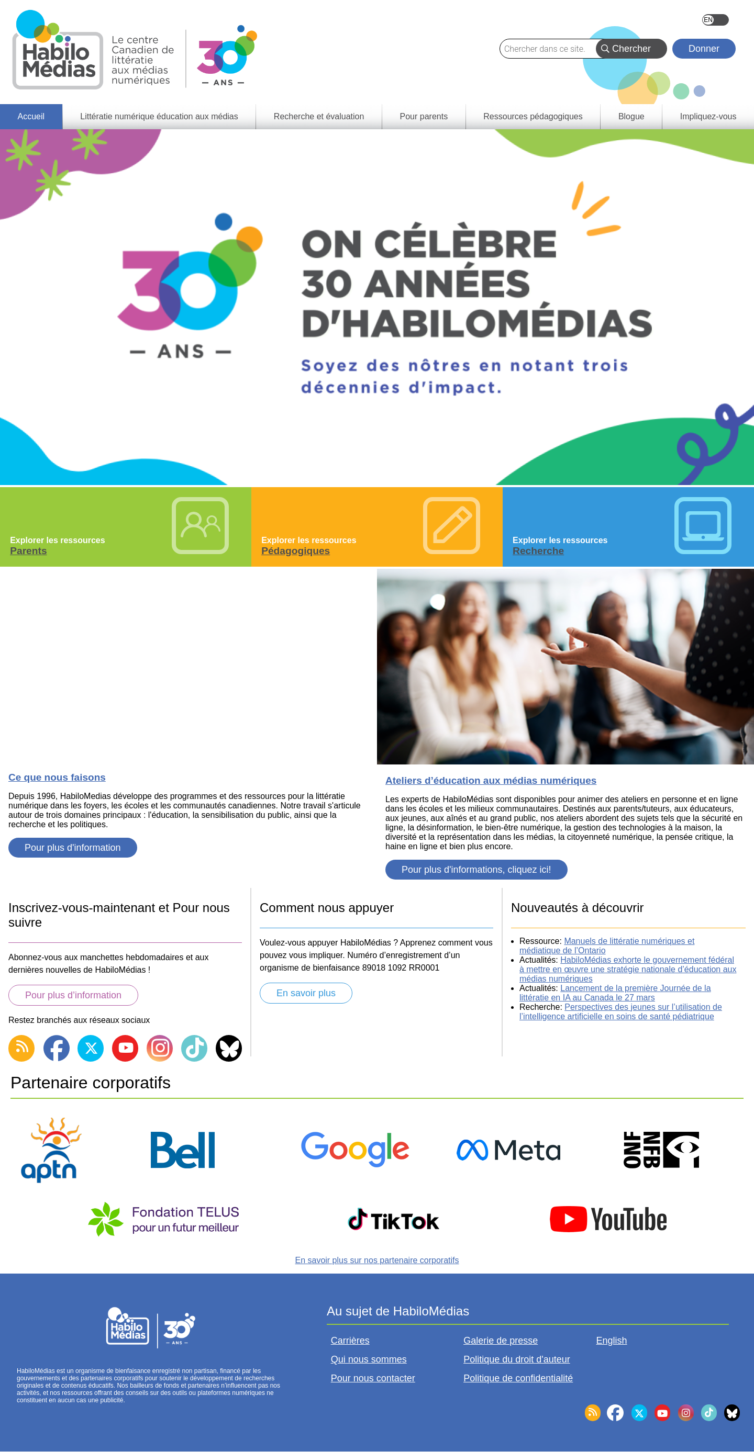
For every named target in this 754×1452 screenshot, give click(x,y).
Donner (704, 48)
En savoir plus (306, 993)
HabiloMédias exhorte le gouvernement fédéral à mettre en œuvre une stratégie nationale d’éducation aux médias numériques (627, 969)
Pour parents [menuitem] (424, 116)
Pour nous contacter (373, 1378)
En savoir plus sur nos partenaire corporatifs (377, 1260)
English (715, 20)
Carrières (350, 1340)
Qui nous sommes (369, 1359)
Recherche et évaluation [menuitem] (319, 116)
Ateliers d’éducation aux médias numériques (490, 780)
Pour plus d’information (73, 995)
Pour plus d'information (73, 847)
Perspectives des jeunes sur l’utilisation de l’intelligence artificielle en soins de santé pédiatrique (620, 1012)
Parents (28, 550)
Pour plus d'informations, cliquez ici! (476, 869)
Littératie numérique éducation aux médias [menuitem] (159, 116)
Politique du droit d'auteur (516, 1359)
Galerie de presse (500, 1340)
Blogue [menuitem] (631, 116)
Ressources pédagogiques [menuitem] (532, 116)
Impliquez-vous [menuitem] (708, 116)
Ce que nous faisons (57, 777)
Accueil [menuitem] (31, 116)
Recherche (538, 550)
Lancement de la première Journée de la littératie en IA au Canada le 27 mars (615, 993)
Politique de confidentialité (518, 1378)
